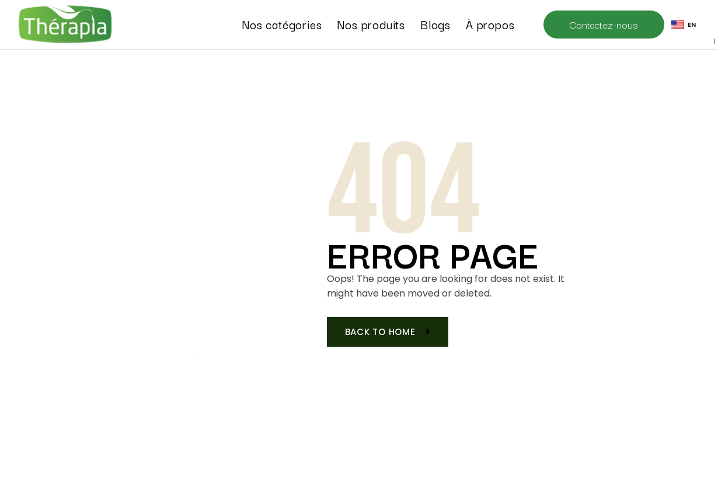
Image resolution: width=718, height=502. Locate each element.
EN (683, 24)
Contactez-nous (604, 24)
